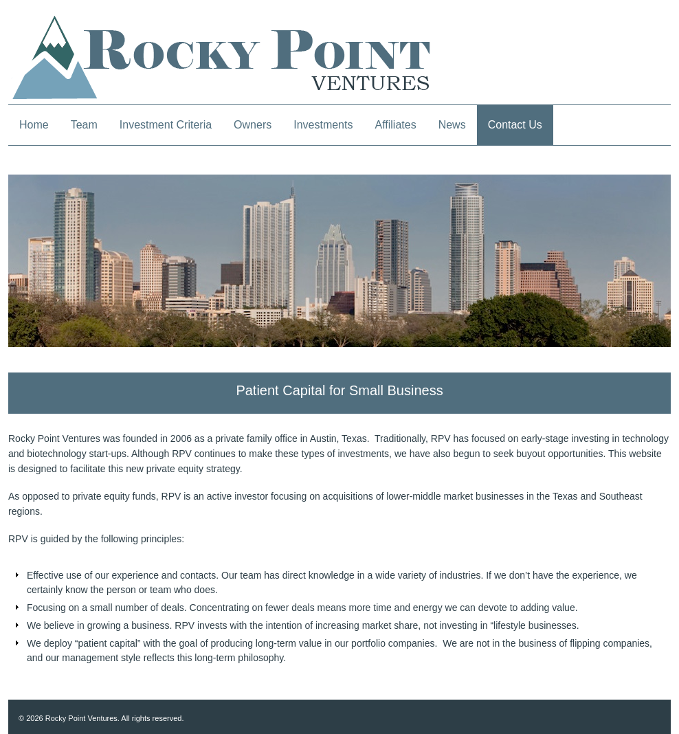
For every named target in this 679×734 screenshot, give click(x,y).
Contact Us (515, 125)
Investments (323, 125)
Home (34, 125)
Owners (252, 125)
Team (84, 125)
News (452, 125)
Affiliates (395, 125)
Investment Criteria (166, 125)
